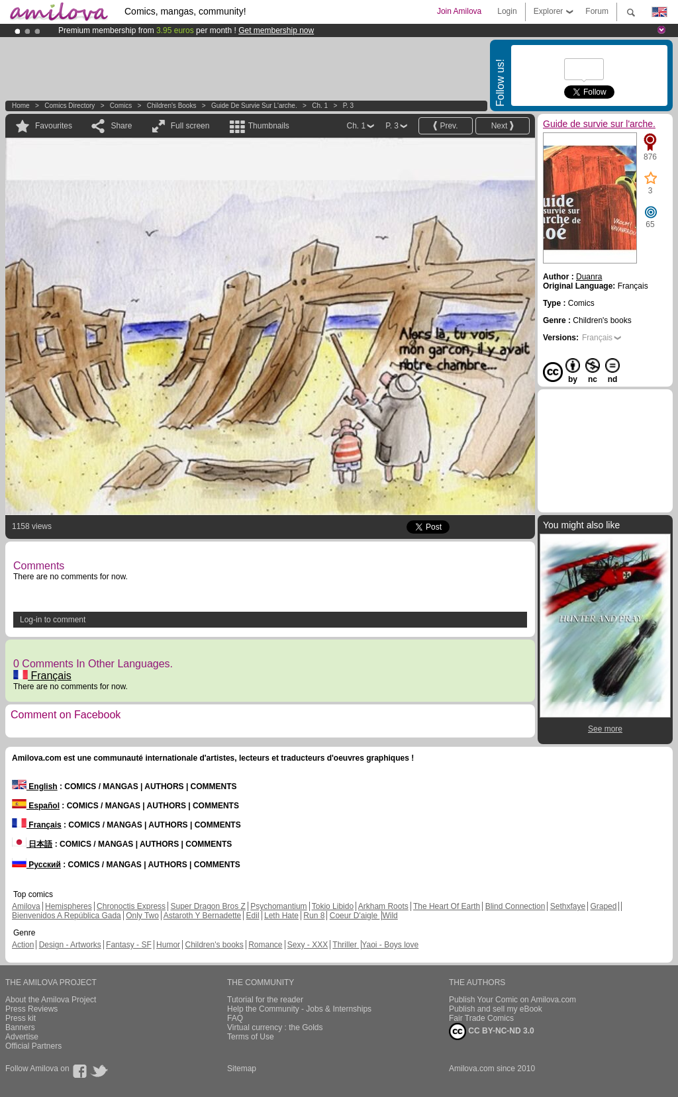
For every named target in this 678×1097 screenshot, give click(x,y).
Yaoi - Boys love (390, 944)
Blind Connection (515, 906)
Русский (36, 864)
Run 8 (313, 915)
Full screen (190, 125)
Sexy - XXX (307, 944)
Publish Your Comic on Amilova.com (512, 999)
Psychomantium (278, 906)
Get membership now (276, 30)
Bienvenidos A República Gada (66, 915)
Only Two (142, 915)
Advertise (21, 1036)
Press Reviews (31, 1009)
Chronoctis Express (131, 906)
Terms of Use (250, 1036)
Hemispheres (68, 906)
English (35, 786)
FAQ (235, 1018)
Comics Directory (69, 105)
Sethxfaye (567, 906)
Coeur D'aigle (355, 915)
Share (121, 125)
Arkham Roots (383, 906)
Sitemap (241, 1068)
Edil (253, 915)
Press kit (20, 1018)
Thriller (345, 944)
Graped (603, 906)
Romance (265, 944)
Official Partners (33, 1046)
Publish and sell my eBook (495, 1009)
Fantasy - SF (129, 944)
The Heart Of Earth (446, 906)
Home (21, 105)
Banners (20, 1027)
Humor (168, 944)
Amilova (26, 906)
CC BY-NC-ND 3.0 (491, 1031)
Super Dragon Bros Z (207, 906)
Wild (389, 915)
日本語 (32, 844)
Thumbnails (268, 125)
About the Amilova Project (50, 999)
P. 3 (348, 105)
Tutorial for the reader (265, 999)
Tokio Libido (333, 906)
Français (42, 675)
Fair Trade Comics (481, 1018)
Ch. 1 (320, 105)
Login (506, 11)
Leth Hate (281, 915)
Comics (121, 105)
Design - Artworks (70, 944)
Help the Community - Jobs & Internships (299, 1009)
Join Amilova (459, 11)
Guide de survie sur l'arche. (254, 105)
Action (23, 944)
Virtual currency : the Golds (275, 1027)
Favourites (53, 125)
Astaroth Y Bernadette (203, 915)
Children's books (172, 105)
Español (36, 805)
